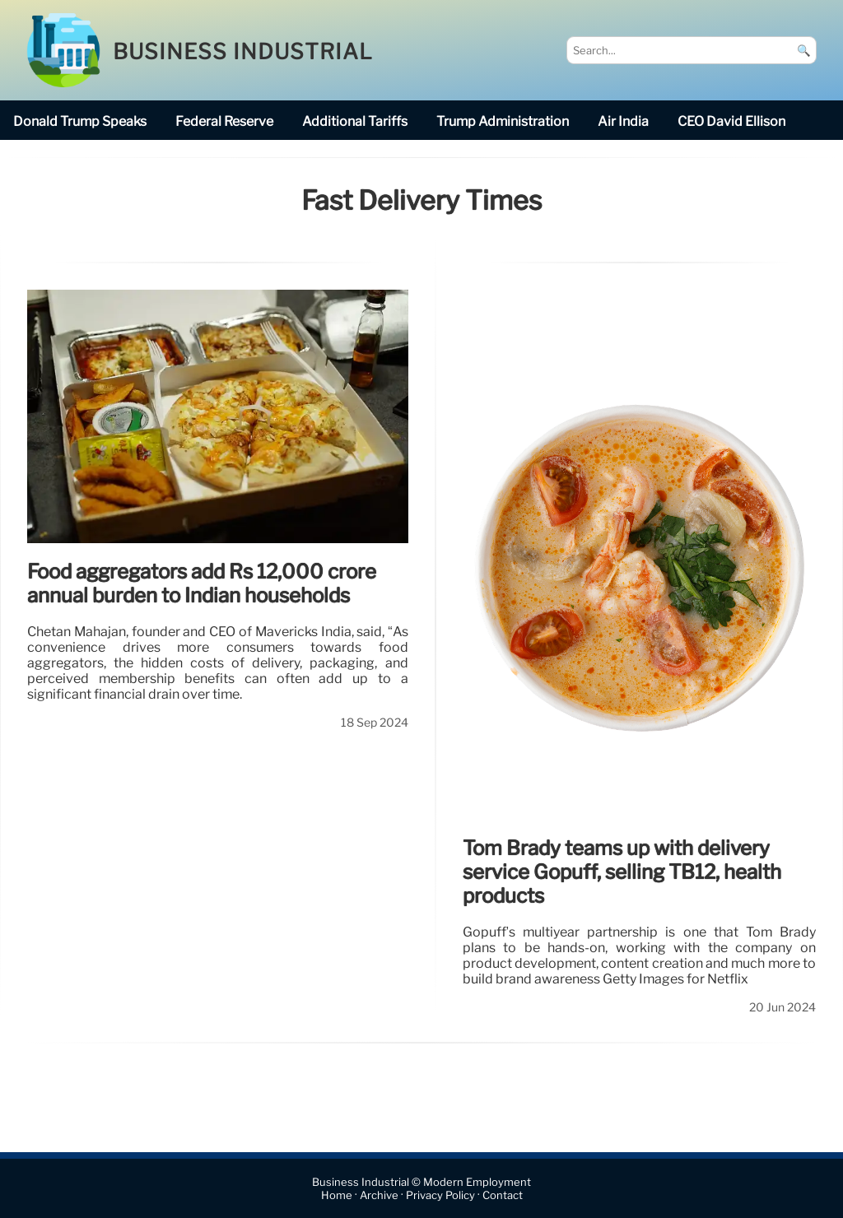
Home (336, 1195)
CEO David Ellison (731, 121)
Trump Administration (502, 121)
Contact (502, 1195)
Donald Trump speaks (80, 121)
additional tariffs (355, 121)
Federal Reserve (224, 121)
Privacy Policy (440, 1195)
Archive (379, 1195)
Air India (623, 121)
